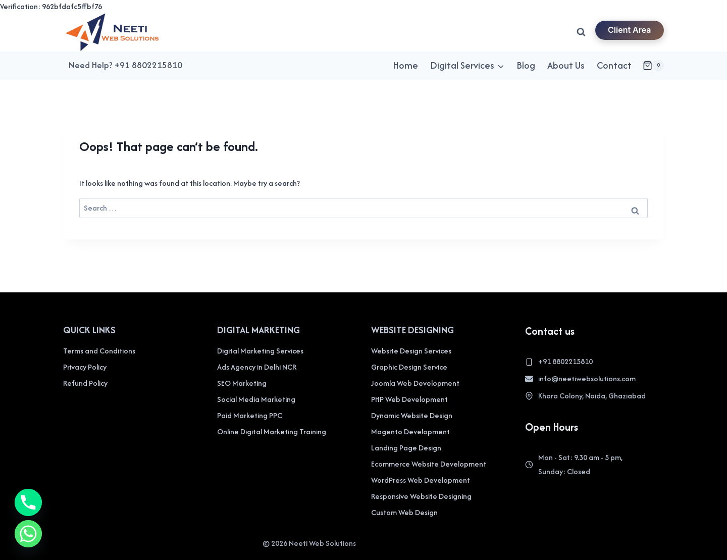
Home (405, 65)
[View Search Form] (581, 32)
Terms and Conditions (99, 350)
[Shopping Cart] (653, 65)
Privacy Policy (85, 367)
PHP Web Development (409, 399)
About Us (566, 65)
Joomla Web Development (415, 383)
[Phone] (28, 502)
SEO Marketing (242, 383)
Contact (614, 65)
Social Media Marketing (256, 399)
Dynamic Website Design (411, 415)
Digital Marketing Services (260, 350)
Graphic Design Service (409, 367)
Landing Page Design (406, 447)
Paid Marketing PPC (249, 415)
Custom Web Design (404, 512)
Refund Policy (85, 383)
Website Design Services (411, 350)
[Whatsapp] (28, 533)
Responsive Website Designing (421, 496)
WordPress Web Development (420, 480)
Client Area (629, 30)
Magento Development (410, 431)
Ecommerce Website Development (428, 464)
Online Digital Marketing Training (271, 431)
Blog (525, 65)
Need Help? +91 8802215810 (125, 65)
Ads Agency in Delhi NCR (256, 367)
